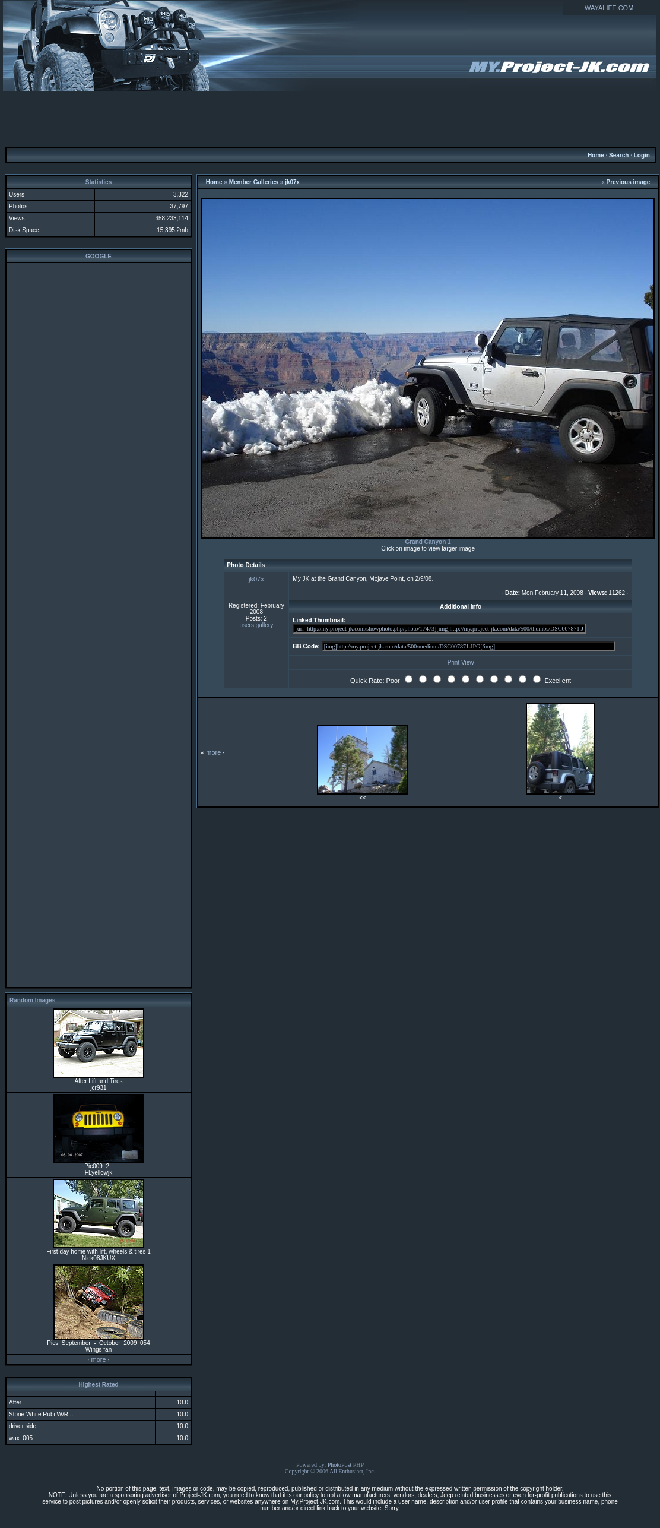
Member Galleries (253, 182)
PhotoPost (340, 1464)
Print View (461, 662)
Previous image (629, 182)
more (98, 1359)
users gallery (257, 625)
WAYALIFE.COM (609, 7)
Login (642, 155)
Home (596, 155)
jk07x (292, 182)
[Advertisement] (330, 118)
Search (619, 155)
